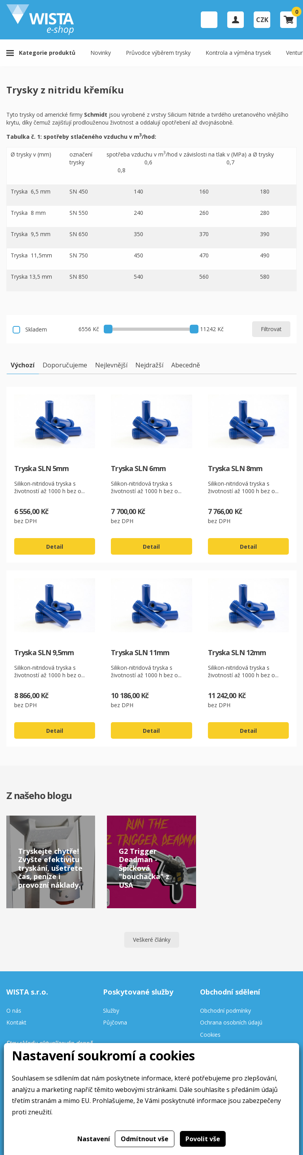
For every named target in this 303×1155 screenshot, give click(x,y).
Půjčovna (115, 1022)
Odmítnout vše (144, 1139)
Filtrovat (271, 329)
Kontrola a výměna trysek (238, 52)
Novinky (100, 52)
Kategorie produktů (47, 52)
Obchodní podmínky (225, 1011)
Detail (54, 546)
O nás (13, 1011)
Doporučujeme (65, 365)
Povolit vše (202, 1139)
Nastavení (93, 1139)
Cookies (210, 1035)
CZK (262, 19)
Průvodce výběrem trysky (158, 52)
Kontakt (16, 1022)
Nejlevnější (111, 365)
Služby (111, 1011)
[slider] (108, 328)
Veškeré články (151, 939)
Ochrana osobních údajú (231, 1022)
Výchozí (23, 365)
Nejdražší (149, 365)
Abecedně (185, 365)
